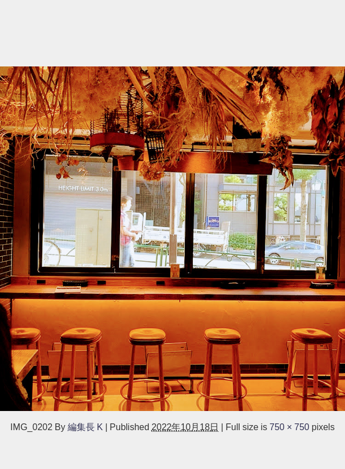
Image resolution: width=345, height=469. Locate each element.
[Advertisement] (172, 32)
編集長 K (85, 426)
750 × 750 (289, 426)
